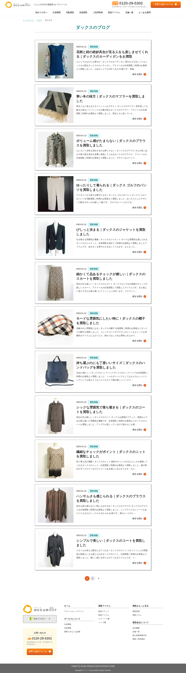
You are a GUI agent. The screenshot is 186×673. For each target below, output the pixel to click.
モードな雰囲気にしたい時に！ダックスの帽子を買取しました (110, 321)
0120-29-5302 (131, 3)
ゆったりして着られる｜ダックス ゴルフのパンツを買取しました (111, 188)
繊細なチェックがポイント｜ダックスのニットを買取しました (111, 454)
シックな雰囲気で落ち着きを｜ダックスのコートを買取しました (110, 410)
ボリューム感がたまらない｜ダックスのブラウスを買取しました (111, 143)
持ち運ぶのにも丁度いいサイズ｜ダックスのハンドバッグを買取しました (110, 365)
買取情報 (94, 47)
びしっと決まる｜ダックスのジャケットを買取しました (110, 232)
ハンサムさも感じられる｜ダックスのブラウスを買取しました (111, 499)
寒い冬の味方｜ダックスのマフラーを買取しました (110, 99)
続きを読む (138, 74)
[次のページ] (98, 578)
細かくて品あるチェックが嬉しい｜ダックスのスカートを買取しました (110, 276)
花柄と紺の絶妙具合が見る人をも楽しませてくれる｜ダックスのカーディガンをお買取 (112, 54)
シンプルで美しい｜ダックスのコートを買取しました (110, 543)
